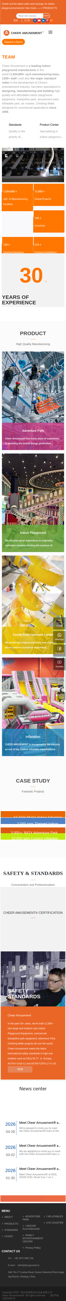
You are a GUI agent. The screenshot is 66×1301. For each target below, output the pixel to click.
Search (46, 16)
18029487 (7, 1298)
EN (16, 20)
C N (27, 20)
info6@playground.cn (28, 1265)
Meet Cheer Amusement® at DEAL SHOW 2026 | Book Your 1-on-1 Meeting (38, 1177)
